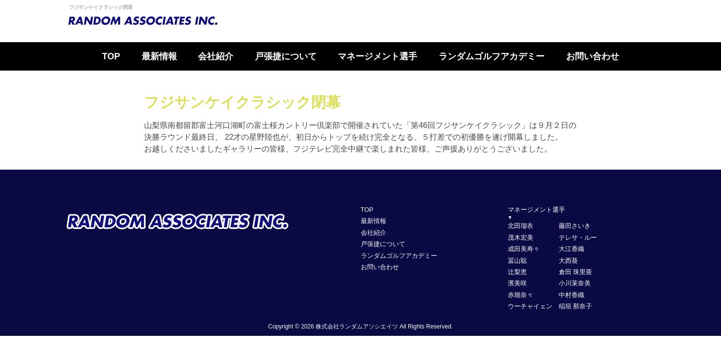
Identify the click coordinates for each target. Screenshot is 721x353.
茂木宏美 (520, 237)
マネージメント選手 (377, 56)
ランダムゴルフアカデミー (492, 56)
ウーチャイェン (530, 306)
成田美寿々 (524, 248)
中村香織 (571, 295)
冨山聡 (517, 260)
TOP (111, 56)
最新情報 (159, 56)
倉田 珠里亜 (576, 272)
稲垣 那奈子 (576, 306)
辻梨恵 (517, 272)
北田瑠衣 (520, 225)
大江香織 (571, 248)
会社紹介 (215, 56)
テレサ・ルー (578, 237)
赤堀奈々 (520, 295)
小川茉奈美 (575, 283)
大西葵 (568, 260)
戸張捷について (286, 56)
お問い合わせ (592, 56)
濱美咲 (517, 283)
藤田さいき (575, 225)
